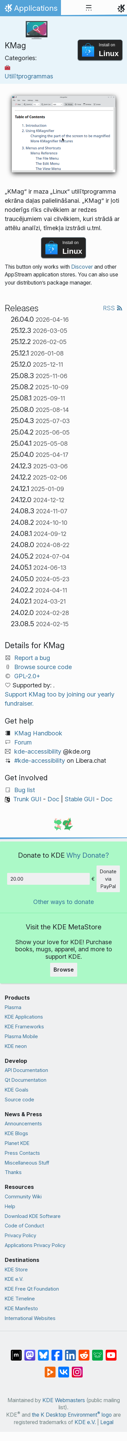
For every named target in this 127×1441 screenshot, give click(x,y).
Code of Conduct (24, 1225)
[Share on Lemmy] (97, 1351)
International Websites (30, 1318)
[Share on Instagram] (77, 1368)
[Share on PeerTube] (50, 1368)
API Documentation (26, 1070)
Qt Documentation (25, 1080)
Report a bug (32, 657)
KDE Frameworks (24, 1026)
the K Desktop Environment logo (72, 1415)
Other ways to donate (63, 901)
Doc (53, 799)
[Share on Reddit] (84, 1351)
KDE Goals (16, 1090)
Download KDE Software (33, 1216)
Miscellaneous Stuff (27, 1163)
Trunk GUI (27, 799)
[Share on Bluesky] (43, 1351)
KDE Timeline (20, 1298)
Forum (23, 742)
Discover (82, 267)
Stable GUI (79, 799)
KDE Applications (24, 1017)
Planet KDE (17, 1143)
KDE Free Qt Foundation (32, 1289)
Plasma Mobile (21, 1036)
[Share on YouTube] (111, 1351)
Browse (64, 969)
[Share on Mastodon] (29, 1351)
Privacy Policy (20, 1235)
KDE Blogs (16, 1133)
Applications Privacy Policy (35, 1245)
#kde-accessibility (39, 760)
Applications (30, 9)
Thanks (13, 1172)
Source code (19, 1099)
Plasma (13, 1007)
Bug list (24, 789)
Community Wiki (23, 1196)
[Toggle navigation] (89, 8)
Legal (106, 1422)
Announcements (23, 1123)
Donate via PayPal (108, 879)
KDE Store (16, 1269)
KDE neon (16, 1046)
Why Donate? (87, 855)
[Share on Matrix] (16, 1351)
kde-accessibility (37, 751)
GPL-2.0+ (27, 676)
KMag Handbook (38, 733)
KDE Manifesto (21, 1308)
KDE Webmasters (63, 1400)
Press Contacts (22, 1153)
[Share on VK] (63, 1368)
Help (10, 1206)
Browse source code (43, 666)
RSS (113, 308)
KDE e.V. (14, 1279)
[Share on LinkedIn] (70, 1351)
